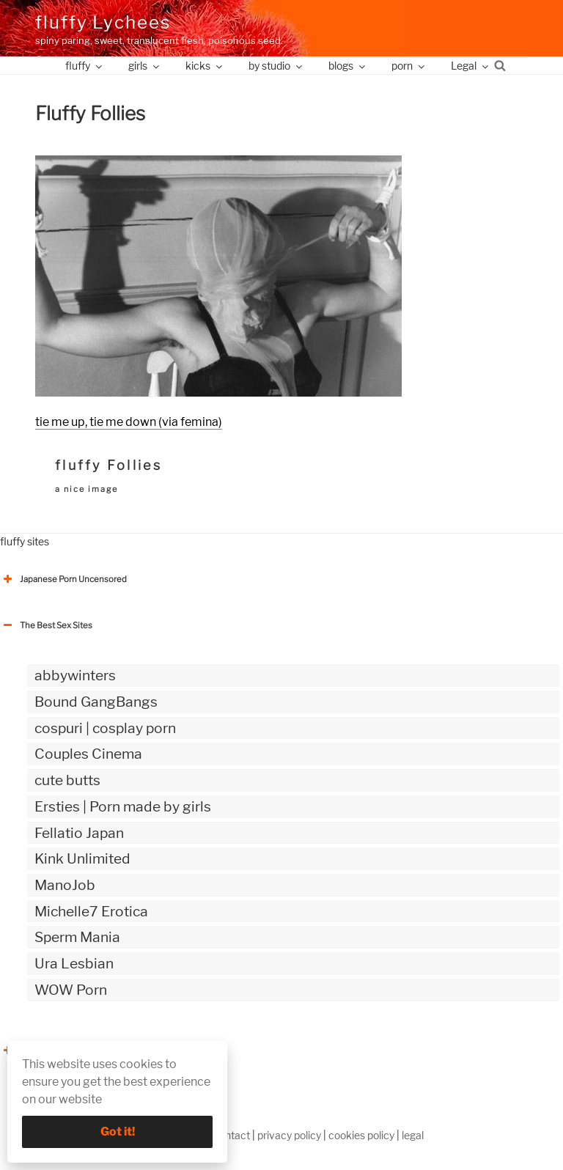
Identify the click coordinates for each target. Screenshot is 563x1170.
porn (409, 65)
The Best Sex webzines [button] (55, 1050)
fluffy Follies (108, 465)
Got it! (117, 1131)
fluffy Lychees (103, 22)
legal (413, 1135)
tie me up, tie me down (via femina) (128, 422)
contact (231, 1135)
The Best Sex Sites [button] (46, 625)
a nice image (86, 489)
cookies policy (361, 1135)
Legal (470, 65)
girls (144, 65)
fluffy (84, 65)
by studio (276, 65)
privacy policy (289, 1135)
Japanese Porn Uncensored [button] (63, 579)
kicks (204, 65)
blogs (347, 65)
